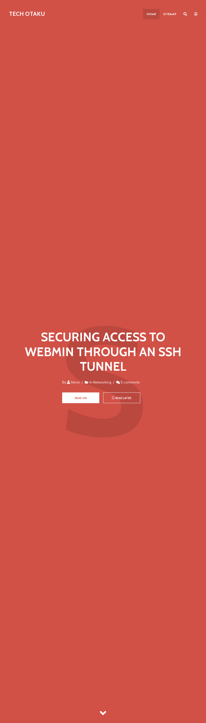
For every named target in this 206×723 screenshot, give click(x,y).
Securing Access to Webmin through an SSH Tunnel (103, 352)
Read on (81, 398)
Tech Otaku (27, 13)
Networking (102, 382)
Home (151, 14)
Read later (121, 398)
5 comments (130, 382)
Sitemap (169, 14)
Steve (75, 382)
